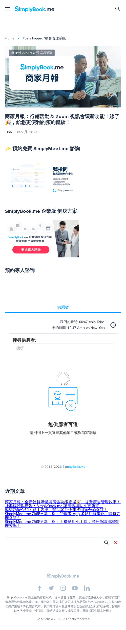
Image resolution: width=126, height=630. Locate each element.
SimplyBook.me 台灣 (25, 52)
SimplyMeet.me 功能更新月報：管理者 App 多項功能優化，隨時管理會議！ (62, 515)
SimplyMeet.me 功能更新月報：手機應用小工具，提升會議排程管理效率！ (62, 523)
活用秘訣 (46, 52)
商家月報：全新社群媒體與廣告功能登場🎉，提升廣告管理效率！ (63, 502)
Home (10, 38)
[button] (115, 543)
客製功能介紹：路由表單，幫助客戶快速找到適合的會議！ (56, 509)
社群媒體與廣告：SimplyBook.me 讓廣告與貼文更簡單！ (54, 506)
